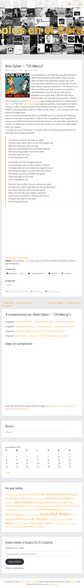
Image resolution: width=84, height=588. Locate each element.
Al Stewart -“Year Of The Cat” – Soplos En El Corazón (40, 331)
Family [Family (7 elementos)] (59, 503)
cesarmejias (32, 70)
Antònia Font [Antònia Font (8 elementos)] (10, 495)
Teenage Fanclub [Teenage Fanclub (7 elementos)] (62, 520)
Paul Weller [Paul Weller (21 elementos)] (60, 514)
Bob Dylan (37, 292)
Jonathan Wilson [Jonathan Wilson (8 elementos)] (44, 506)
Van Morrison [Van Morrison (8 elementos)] (16, 527)
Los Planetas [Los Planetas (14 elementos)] (45, 509)
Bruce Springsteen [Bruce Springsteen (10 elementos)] (24, 498)
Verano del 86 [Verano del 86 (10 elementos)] (28, 527)
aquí (27, 260)
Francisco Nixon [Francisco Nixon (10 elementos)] (20, 506)
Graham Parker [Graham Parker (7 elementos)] (33, 506)
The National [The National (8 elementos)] (26, 524)
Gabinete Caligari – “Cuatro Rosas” (64, 303)
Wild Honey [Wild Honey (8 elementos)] (40, 527)
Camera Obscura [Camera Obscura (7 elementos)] (39, 499)
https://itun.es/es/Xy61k (18, 258)
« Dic (7, 472)
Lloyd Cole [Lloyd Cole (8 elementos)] (33, 510)
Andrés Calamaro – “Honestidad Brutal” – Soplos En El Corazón (45, 322)
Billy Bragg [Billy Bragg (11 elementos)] (71, 494)
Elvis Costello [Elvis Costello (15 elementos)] (23, 502)
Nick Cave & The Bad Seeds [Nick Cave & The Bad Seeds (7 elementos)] (31, 515)
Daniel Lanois (33, 101)
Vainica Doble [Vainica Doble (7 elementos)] (65, 524)
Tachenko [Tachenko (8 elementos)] (52, 520)
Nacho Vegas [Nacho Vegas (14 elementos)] (13, 514)
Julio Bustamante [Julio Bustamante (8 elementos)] (57, 506)
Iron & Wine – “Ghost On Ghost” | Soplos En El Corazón (41, 336)
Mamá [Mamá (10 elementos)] (57, 509)
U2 (9, 104)
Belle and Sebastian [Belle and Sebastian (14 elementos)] (52, 494)
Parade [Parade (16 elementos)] (45, 514)
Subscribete (14, 561)
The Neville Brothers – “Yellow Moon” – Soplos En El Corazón (44, 326)
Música (11, 292)
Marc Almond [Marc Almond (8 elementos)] (66, 510)
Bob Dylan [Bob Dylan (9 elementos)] (9, 498)
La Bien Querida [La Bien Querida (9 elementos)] (71, 506)
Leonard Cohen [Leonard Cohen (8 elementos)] (23, 510)
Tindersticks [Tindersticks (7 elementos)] (57, 524)
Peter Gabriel (28, 104)
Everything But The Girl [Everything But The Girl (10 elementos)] (45, 502)
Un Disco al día (21, 292)
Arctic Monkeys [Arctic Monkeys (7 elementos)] (20, 495)
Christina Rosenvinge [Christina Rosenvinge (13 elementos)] (57, 498)
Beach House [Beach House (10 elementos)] (31, 494)
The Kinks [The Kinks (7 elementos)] (17, 524)
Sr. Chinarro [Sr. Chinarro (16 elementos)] (39, 519)
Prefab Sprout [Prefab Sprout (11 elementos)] (23, 519)
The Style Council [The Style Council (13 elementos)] (42, 523)
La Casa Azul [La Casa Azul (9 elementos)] (11, 510)
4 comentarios (53, 292)
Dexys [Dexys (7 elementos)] (12, 503)
